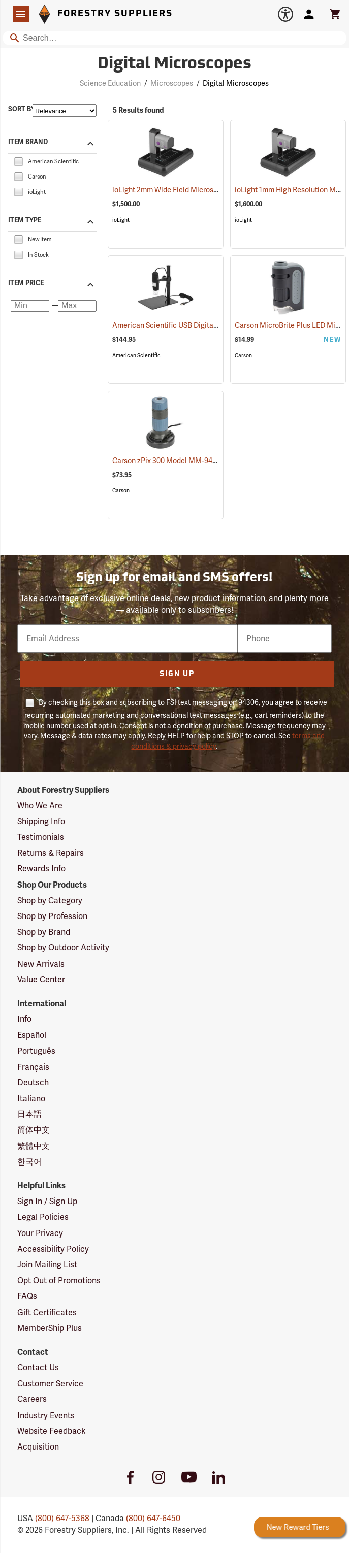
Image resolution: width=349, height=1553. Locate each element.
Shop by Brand (43, 932)
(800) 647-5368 (62, 1518)
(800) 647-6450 (153, 1518)
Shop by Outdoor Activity (63, 948)
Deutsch (33, 1083)
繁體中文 (33, 1146)
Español (31, 1035)
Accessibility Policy (53, 1249)
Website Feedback (51, 1431)
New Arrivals (41, 964)
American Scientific (136, 355)
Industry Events (46, 1415)
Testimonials (40, 837)
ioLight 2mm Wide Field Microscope (184, 190)
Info (24, 1019)
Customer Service (50, 1384)
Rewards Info (41, 869)
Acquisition (38, 1447)
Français (33, 1067)
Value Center (41, 980)
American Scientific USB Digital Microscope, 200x (206, 325)
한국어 (29, 1162)
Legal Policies (43, 1217)
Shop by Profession (52, 916)
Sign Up (177, 674)
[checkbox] (18, 161)
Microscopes (171, 83)
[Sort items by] (65, 110)
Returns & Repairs (50, 853)
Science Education (110, 83)
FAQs (27, 1296)
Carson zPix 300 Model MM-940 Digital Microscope (208, 460)
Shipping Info (41, 822)
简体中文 (33, 1130)
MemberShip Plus (49, 1328)
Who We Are (39, 806)
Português (36, 1051)
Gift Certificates (47, 1313)
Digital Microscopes (236, 83)
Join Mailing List (47, 1265)
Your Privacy (40, 1233)
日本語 (29, 1114)
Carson (243, 355)
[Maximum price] (77, 306)
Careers (32, 1399)
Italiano (31, 1098)
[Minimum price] (30, 306)
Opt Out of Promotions (59, 1281)
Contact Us (38, 1368)
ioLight (121, 220)
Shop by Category (49, 901)
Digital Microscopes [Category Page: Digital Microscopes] (174, 64)
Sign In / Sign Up (47, 1201)
